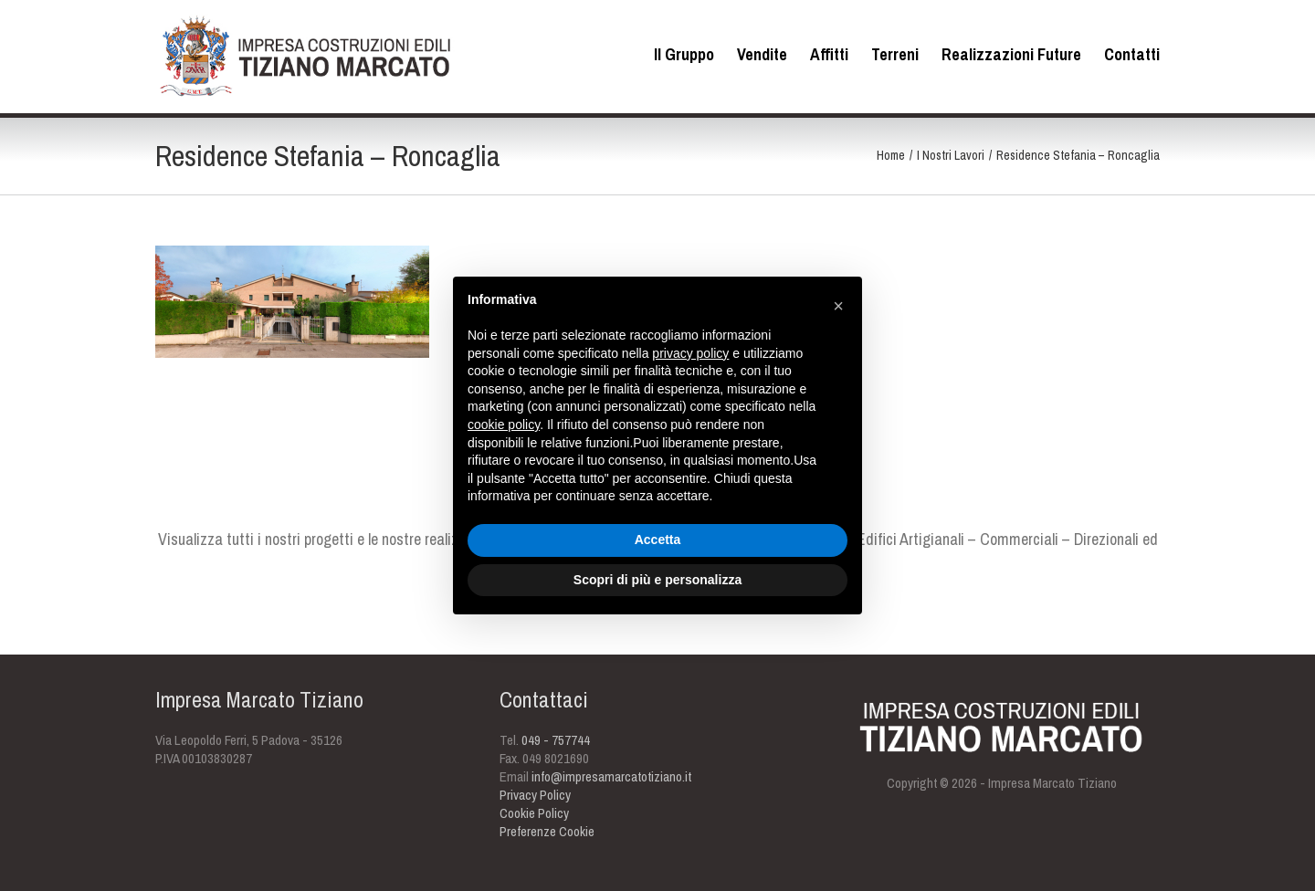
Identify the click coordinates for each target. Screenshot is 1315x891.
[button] (838, 305)
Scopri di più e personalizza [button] (657, 579)
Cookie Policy (534, 813)
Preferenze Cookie (547, 831)
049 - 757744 (555, 739)
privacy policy (690, 353)
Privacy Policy (535, 794)
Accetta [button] (658, 539)
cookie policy (504, 424)
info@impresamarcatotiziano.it (611, 776)
